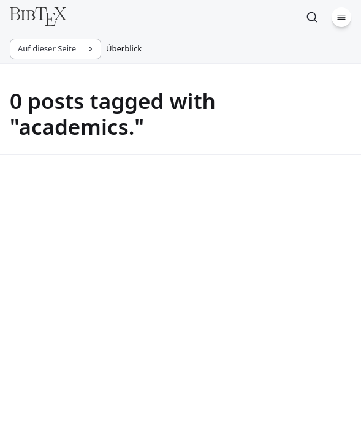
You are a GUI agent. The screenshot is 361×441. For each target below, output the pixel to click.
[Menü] (341, 17)
